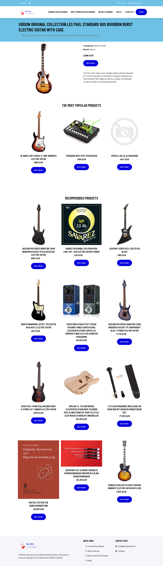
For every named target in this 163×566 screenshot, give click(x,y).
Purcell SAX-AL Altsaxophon (124, 155)
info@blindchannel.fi (135, 3)
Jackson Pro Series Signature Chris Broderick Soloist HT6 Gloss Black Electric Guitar (38, 251)
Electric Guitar (100, 46)
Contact (129, 12)
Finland (123, 3)
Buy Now (90, 63)
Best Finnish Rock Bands (83, 12)
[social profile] (29, 3)
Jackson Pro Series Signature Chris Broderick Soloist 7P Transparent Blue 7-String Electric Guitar (124, 327)
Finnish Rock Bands (58, 12)
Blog (118, 12)
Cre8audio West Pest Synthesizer (81, 155)
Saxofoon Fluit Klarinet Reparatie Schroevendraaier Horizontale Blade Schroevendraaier (81, 473)
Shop (141, 12)
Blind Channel (105, 12)
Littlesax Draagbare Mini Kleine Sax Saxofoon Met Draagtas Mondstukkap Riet (124, 409)
